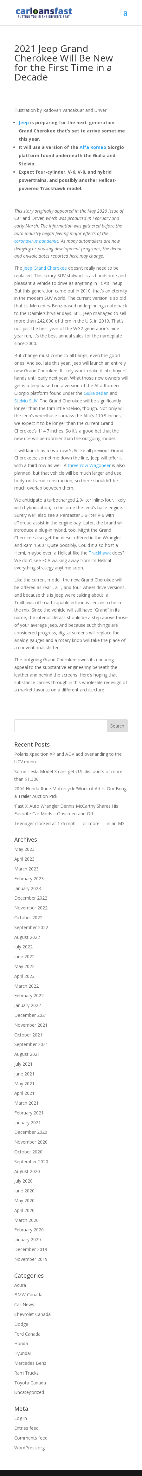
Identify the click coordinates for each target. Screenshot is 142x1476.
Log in (20, 1418)
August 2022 (27, 937)
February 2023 (29, 879)
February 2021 (29, 1113)
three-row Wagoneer (89, 465)
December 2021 (30, 1015)
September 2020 (31, 1161)
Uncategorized (29, 1392)
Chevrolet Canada (32, 1314)
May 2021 (24, 1084)
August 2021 (27, 1054)
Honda (21, 1343)
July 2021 (23, 1064)
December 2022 (30, 898)
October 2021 (28, 1035)
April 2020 (24, 1210)
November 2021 (31, 1025)
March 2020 (26, 1220)
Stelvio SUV (25, 401)
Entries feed (26, 1428)
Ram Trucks (26, 1373)
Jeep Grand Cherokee (45, 268)
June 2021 (24, 1074)
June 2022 (24, 956)
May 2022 (24, 966)
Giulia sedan (96, 393)
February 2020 (29, 1230)
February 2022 (29, 995)
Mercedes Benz (30, 1363)
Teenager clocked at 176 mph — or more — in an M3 (69, 823)
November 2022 (31, 908)
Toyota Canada (30, 1383)
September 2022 (31, 927)
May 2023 (24, 849)
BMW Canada (28, 1295)
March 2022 (26, 986)
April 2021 (24, 1093)
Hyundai (22, 1353)
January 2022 (27, 1005)
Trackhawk (100, 553)
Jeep (24, 122)
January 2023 (27, 888)
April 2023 (24, 859)
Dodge (21, 1324)
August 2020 (27, 1171)
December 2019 (30, 1249)
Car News (24, 1304)
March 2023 (26, 869)
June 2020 (24, 1191)
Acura (20, 1285)
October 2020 (28, 1152)
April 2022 (24, 976)
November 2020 (31, 1142)
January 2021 (27, 1123)
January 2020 (27, 1239)
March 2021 (26, 1103)
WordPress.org (29, 1448)
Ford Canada (27, 1334)
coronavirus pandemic (36, 241)
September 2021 (31, 1044)
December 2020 (30, 1132)
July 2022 (23, 947)
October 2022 (28, 917)
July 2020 (23, 1181)
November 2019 (31, 1259)
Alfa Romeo (93, 147)
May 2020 (24, 1200)
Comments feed (31, 1438)
